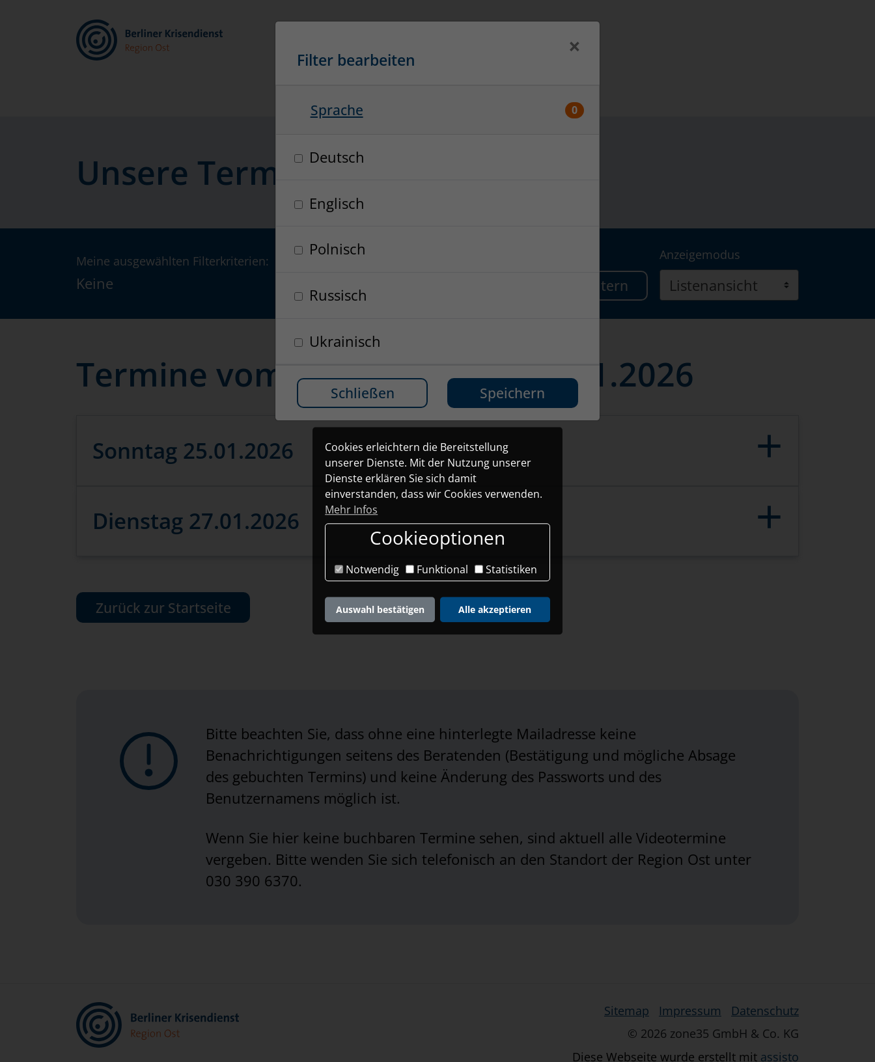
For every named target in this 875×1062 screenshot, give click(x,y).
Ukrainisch (345, 341)
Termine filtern (579, 252)
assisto (779, 1023)
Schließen (363, 392)
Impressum (690, 977)
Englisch (337, 203)
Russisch (338, 295)
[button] (602, 42)
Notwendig (367, 569)
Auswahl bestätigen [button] (380, 609)
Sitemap (626, 977)
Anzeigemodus (700, 221)
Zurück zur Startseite (163, 574)
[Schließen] (574, 47)
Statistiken (506, 569)
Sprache (337, 109)
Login (699, 42)
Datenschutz (765, 977)
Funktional (437, 569)
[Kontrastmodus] (546, 43)
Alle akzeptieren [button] (494, 609)
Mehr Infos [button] (351, 509)
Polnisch (337, 248)
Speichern (512, 392)
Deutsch (337, 157)
